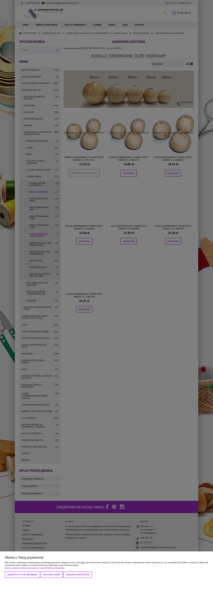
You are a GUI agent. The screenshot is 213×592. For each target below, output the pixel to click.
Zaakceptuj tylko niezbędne (22, 574)
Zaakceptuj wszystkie (77, 574)
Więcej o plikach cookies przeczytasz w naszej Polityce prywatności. (35, 567)
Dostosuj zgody (51, 574)
